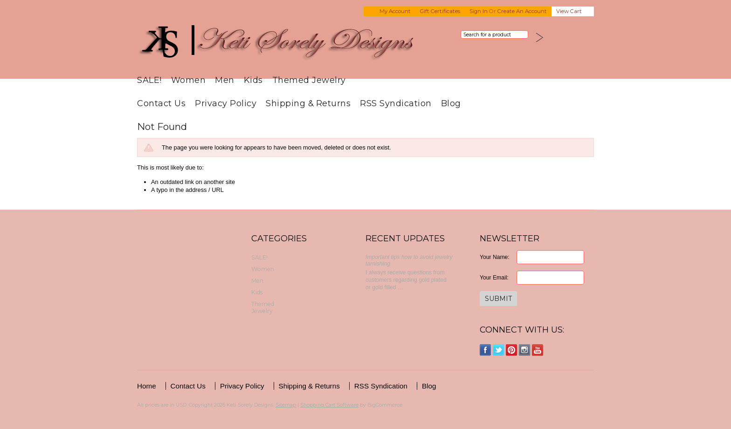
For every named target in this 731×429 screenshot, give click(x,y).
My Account (395, 11)
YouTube (538, 350)
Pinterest (511, 350)
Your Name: (495, 257)
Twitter (498, 350)
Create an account (522, 11)
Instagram (525, 350)
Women (188, 80)
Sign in (478, 11)
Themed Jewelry (309, 80)
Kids (253, 80)
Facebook (485, 350)
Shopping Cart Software (329, 405)
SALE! (149, 80)
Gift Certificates (440, 11)
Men (224, 80)
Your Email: (494, 277)
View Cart (569, 11)
